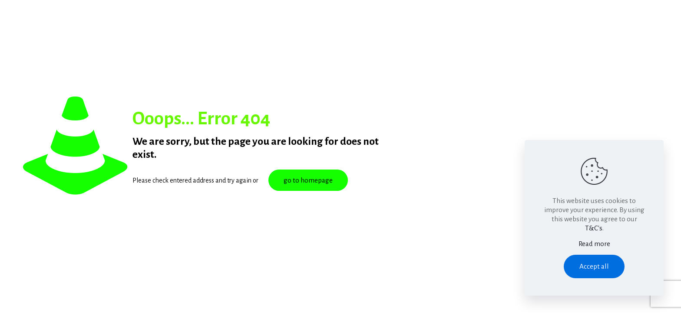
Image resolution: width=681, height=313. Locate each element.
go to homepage (308, 180)
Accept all (594, 266)
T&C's (593, 228)
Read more (594, 243)
